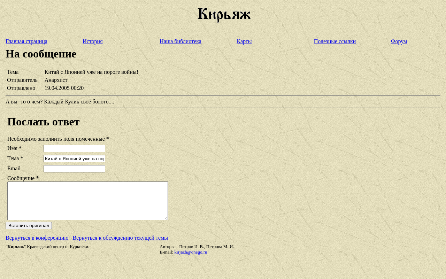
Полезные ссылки (335, 41)
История (92, 41)
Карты (244, 41)
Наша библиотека (180, 41)
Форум (399, 41)
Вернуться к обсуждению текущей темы (120, 245)
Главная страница (26, 41)
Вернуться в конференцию (37, 245)
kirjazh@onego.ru (191, 259)
